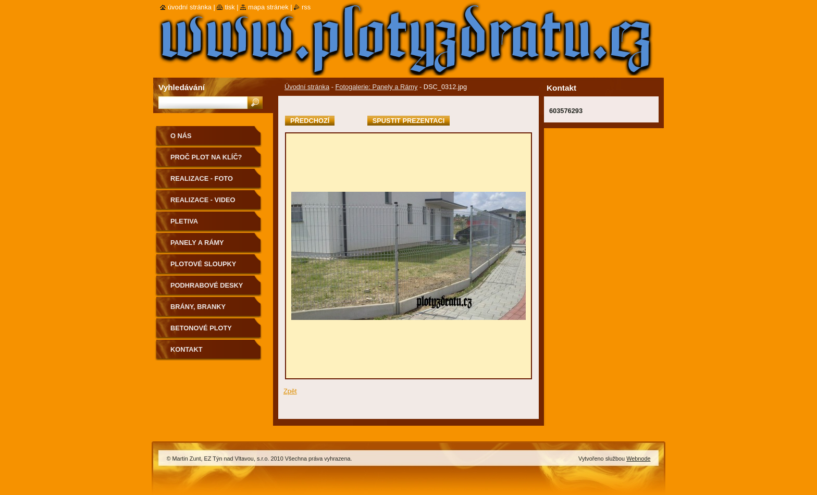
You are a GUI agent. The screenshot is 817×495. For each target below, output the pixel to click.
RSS (306, 7)
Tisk (229, 7)
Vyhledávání (181, 87)
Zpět (290, 391)
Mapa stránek (268, 7)
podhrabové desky (206, 285)
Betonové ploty (201, 328)
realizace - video (202, 200)
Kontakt (186, 349)
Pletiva (184, 221)
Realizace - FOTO (201, 178)
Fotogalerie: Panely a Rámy (376, 87)
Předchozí (309, 121)
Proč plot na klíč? (206, 157)
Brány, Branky (198, 307)
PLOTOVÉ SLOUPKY (203, 264)
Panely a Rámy (197, 242)
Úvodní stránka (306, 87)
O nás (181, 136)
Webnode (638, 458)
